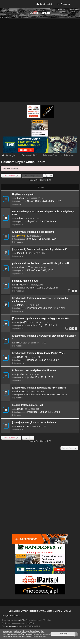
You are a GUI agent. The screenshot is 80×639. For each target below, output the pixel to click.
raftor (20, 305)
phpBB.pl (30, 623)
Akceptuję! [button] (64, 634)
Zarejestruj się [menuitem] (44, 4)
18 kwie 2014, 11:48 (57, 394)
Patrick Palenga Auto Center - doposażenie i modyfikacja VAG (43, 213)
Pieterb (21, 236)
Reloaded (32, 360)
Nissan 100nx (34, 201)
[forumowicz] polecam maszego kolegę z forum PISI (40, 318)
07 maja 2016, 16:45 (42, 270)
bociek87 (21, 198)
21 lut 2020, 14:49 (46, 221)
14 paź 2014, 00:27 (49, 360)
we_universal (11, 626)
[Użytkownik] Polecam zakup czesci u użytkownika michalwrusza (40, 299)
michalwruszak (34, 308)
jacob (20, 374)
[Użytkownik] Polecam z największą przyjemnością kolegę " (44, 337)
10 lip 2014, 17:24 (44, 377)
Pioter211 (22, 253)
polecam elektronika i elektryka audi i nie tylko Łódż (40, 263)
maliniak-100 (23, 267)
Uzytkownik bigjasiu (23, 194)
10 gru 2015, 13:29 (47, 325)
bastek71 (22, 391)
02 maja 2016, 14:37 (47, 287)
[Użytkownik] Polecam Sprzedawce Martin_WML (38, 353)
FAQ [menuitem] (1, 17)
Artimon (31, 287)
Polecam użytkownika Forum (23, 162)
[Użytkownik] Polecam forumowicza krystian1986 (39, 387)
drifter (20, 218)
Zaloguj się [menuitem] (63, 4)
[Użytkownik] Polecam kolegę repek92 (33, 232)
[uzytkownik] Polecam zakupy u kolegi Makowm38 (39, 249)
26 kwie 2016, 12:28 (54, 308)
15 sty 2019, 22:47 (48, 239)
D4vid (20, 357)
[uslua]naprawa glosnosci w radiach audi (34, 422)
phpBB (21, 620)
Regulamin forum (10, 168)
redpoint (31, 325)
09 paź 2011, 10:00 (50, 412)
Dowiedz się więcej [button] (38, 636)
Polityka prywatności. (11, 615)
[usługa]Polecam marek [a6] (27, 405)
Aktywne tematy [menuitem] (74, 9)
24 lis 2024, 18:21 (52, 201)
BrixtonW (22, 284)
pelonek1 (32, 239)
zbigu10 (31, 221)
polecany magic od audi (25, 281)
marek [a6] (32, 412)
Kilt (28, 270)
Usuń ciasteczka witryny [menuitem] (34, 611)
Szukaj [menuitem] (6, 17)
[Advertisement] (40, 60)
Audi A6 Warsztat (36, 394)
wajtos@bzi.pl (24, 322)
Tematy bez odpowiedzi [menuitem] (61, 9)
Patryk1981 (23, 342)
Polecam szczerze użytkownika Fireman (34, 370)
